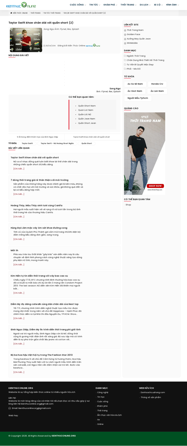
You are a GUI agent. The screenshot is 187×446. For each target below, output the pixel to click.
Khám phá (102, 406)
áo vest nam (135, 91)
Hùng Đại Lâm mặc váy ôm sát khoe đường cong (39, 228)
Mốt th (14, 251)
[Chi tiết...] (18, 169)
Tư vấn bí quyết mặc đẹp (140, 65)
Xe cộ (157, 5)
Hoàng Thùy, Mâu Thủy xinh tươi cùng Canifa (36, 205)
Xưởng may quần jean (139, 39)
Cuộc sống (102, 402)
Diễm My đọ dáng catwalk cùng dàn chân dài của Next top (45, 304)
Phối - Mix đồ (133, 69)
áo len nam (157, 91)
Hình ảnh (171, 5)
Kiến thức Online (19, 13)
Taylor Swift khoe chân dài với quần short (91, 137)
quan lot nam (85, 110)
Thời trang (36, 13)
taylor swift (27, 143)
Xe (98, 420)
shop (128, 205)
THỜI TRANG (127, 5)
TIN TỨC (93, 5)
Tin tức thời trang (52, 13)
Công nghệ (102, 393)
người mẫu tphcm (138, 98)
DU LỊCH (144, 5)
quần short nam (87, 106)
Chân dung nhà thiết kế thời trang (145, 60)
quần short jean (87, 123)
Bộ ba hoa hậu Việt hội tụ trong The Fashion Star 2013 (42, 355)
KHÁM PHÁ (109, 5)
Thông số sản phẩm (151, 398)
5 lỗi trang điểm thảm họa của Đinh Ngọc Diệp (37, 137)
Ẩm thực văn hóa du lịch (109, 416)
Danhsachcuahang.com (153, 393)
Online (100, 425)
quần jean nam (86, 119)
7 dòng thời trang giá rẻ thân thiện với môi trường (39, 180)
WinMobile (132, 43)
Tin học (101, 397)
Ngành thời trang (136, 56)
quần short (86, 143)
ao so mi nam (135, 84)
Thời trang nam (135, 30)
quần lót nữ (84, 114)
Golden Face (133, 34)
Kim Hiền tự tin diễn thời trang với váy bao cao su (39, 276)
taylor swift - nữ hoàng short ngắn (57, 143)
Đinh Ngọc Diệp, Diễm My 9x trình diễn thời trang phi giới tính (46, 330)
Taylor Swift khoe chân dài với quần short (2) (85, 13)
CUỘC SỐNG (77, 5)
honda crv (157, 84)
